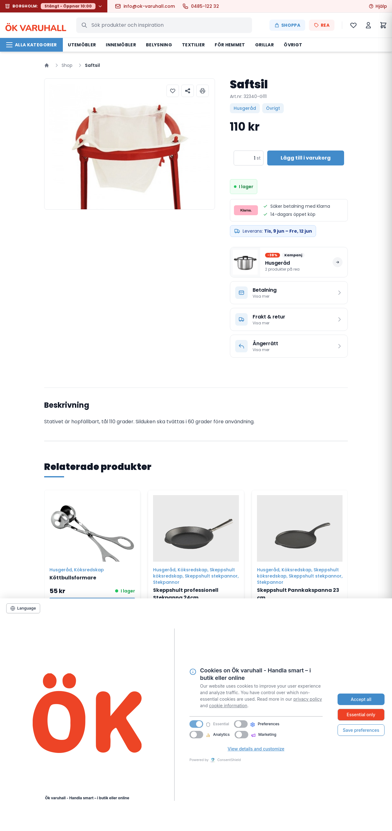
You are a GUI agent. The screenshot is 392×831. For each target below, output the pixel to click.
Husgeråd (245, 108)
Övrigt (293, 45)
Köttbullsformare (72, 577)
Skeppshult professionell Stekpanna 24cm (185, 594)
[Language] (23, 608)
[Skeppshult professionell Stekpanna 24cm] (196, 526)
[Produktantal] (244, 158)
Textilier (193, 45)
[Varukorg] (383, 25)
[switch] (241, 724)
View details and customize (256, 748)
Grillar (264, 45)
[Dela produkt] (187, 91)
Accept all (361, 699)
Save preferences (361, 730)
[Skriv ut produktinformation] (202, 91)
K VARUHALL (35, 25)
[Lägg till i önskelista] (172, 91)
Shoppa (287, 25)
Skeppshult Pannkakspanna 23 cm (298, 594)
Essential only (361, 714)
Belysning (159, 45)
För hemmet (230, 45)
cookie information (228, 705)
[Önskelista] (353, 25)
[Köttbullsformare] (92, 526)
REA (321, 25)
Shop (67, 65)
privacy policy (307, 699)
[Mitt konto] (368, 25)
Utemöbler (82, 45)
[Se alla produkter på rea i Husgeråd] (289, 262)
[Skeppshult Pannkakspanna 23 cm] (300, 526)
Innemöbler (121, 45)
